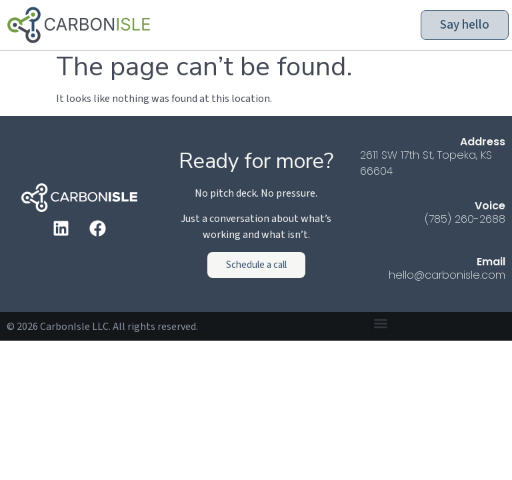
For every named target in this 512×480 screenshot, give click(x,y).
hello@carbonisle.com (447, 275)
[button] (381, 323)
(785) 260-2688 (465, 219)
